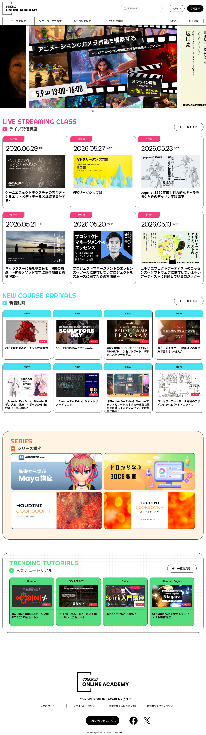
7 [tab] (113, 111)
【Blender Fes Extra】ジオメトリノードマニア (77, 402)
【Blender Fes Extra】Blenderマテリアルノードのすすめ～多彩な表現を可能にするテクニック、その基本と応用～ (128, 406)
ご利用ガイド (48, 705)
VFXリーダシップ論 (87, 192)
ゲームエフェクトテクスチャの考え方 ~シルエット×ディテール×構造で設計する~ (35, 196)
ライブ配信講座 (114, 21)
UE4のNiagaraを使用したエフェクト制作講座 (170, 615)
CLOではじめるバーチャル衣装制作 (26, 348)
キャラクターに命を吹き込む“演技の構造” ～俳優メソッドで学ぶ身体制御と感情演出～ (35, 272)
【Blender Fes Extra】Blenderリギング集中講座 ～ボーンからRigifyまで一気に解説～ (26, 404)
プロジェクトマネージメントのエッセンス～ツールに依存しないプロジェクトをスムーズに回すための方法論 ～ (103, 272)
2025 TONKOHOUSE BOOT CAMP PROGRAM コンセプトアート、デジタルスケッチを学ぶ (128, 351)
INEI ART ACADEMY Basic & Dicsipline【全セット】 (78, 615)
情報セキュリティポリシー (161, 705)
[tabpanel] (103, 66)
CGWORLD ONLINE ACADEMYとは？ (105, 699)
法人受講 (193, 21)
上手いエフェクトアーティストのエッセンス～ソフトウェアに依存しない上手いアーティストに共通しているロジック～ (171, 272)
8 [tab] (118, 111)
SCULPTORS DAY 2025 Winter (75, 348)
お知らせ (174, 21)
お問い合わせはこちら (102, 721)
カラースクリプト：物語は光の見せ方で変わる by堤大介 (178, 349)
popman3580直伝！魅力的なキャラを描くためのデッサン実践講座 (170, 194)
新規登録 (195, 8)
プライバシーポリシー (85, 705)
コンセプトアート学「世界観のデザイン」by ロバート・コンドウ (178, 402)
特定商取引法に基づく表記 (123, 705)
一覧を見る (190, 127)
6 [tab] (108, 111)
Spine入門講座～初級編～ (121, 614)
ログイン (176, 8)
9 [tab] (123, 111)
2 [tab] (88, 111)
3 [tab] (93, 111)
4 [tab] (98, 111)
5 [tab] (103, 111)
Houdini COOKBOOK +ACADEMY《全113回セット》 (31, 615)
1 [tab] (83, 111)
